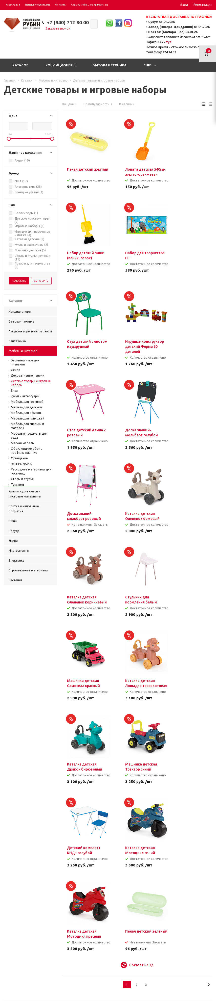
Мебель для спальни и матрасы (27, 426)
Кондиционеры (60, 65)
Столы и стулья (22, 479)
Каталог (20, 65)
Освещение (19, 458)
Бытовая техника (109, 65)
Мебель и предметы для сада (29, 435)
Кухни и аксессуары (25, 396)
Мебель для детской (26, 407)
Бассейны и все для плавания (25, 362)
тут (168, 42)
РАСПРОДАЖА (21, 463)
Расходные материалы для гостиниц (31, 471)
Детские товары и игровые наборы (31, 383)
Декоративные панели (27, 375)
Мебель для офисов (26, 412)
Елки (14, 390)
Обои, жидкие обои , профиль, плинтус (26, 450)
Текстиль (17, 484)
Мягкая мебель (22, 443)
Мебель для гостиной (27, 401)
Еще (150, 65)
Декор (15, 370)
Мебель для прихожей (27, 418)
